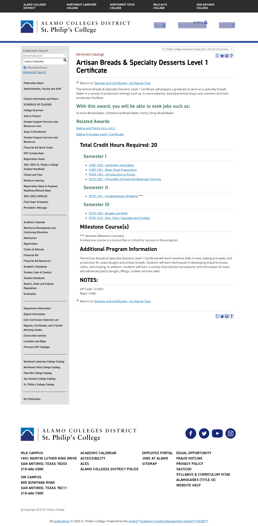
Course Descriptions (35, 335)
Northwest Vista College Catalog (42, 367)
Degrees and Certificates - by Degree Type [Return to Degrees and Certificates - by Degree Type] (122, 83)
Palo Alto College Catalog (38, 373)
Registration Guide (34, 159)
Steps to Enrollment (35, 132)
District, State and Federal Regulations (38, 286)
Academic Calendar (34, 222)
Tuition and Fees (33, 175)
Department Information (37, 308)
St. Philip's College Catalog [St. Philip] (39, 384)
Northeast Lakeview (86, 6)
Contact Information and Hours (41, 99)
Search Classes (32, 116)
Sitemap (149, 463)
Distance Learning (34, 180)
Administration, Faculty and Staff (42, 89)
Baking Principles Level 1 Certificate (100, 134)
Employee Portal (157, 453)
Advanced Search (34, 72)
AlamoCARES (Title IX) (195, 479)
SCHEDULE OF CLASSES (38, 104)
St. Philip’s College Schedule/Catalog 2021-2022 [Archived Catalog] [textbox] (197, 49)
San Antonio (216, 6)
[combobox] (198, 49)
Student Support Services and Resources (41, 140)
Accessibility (92, 458)
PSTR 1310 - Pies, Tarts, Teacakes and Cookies (119, 218)
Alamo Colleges (42, 6)
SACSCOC (184, 469)
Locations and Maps (35, 341)
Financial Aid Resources (37, 261)
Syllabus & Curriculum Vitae (203, 474)
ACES (84, 463)
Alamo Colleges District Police (109, 469)
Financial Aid (31, 255)
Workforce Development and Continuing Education (40, 230)
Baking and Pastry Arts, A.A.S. (96, 128)
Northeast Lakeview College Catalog (44, 361)
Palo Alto (172, 6)
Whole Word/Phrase (37, 67)
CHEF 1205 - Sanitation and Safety (111, 165)
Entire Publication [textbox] (33, 55)
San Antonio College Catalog (39, 379)
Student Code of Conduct (38, 272)
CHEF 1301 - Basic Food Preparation (113, 170)
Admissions (30, 238)
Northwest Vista (129, 6)
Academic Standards (35, 266)
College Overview (33, 110)
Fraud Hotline (189, 458)
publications (61, 521)
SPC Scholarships (34, 153)
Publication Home (34, 83)
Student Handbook (34, 278)
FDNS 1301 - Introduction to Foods (112, 174)
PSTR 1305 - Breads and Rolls (108, 213)
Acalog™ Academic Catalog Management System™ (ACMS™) (168, 521)
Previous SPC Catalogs (37, 347)
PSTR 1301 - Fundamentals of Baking (113, 196)
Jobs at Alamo (155, 458)
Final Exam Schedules (36, 202)
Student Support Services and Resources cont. (41, 124)
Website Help (188, 485)
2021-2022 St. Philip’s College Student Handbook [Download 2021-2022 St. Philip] (41, 167)
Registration (30, 244)
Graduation (30, 294)
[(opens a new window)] (217, 56)
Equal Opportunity (194, 453)
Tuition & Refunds (34, 249)
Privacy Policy (190, 463)
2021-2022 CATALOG (35, 196)
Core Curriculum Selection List (41, 320)
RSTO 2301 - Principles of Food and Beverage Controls (125, 179)
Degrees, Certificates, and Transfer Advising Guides (43, 328)
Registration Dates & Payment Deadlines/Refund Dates (41, 188)
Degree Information (34, 314)
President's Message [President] (35, 208)
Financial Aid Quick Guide (38, 147)
